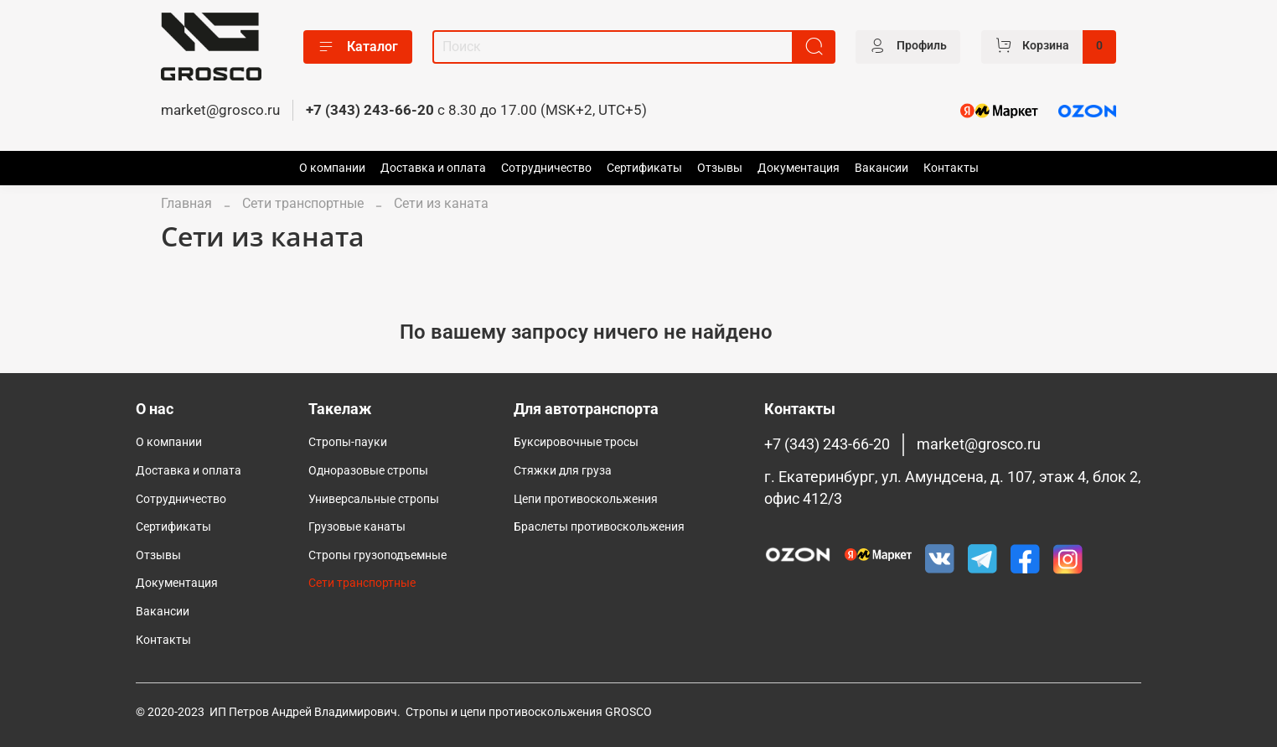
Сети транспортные (303, 203)
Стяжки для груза (563, 471)
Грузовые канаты (357, 527)
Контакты (951, 168)
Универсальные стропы (373, 499)
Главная (186, 203)
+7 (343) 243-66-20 (370, 109)
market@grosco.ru (220, 109)
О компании (332, 168)
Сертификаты (644, 168)
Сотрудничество (546, 168)
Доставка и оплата (433, 168)
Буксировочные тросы (576, 442)
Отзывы (719, 168)
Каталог (358, 47)
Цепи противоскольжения (586, 499)
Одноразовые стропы (368, 471)
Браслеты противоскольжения (599, 527)
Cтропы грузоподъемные (377, 555)
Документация (798, 168)
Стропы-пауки (347, 442)
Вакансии (881, 168)
